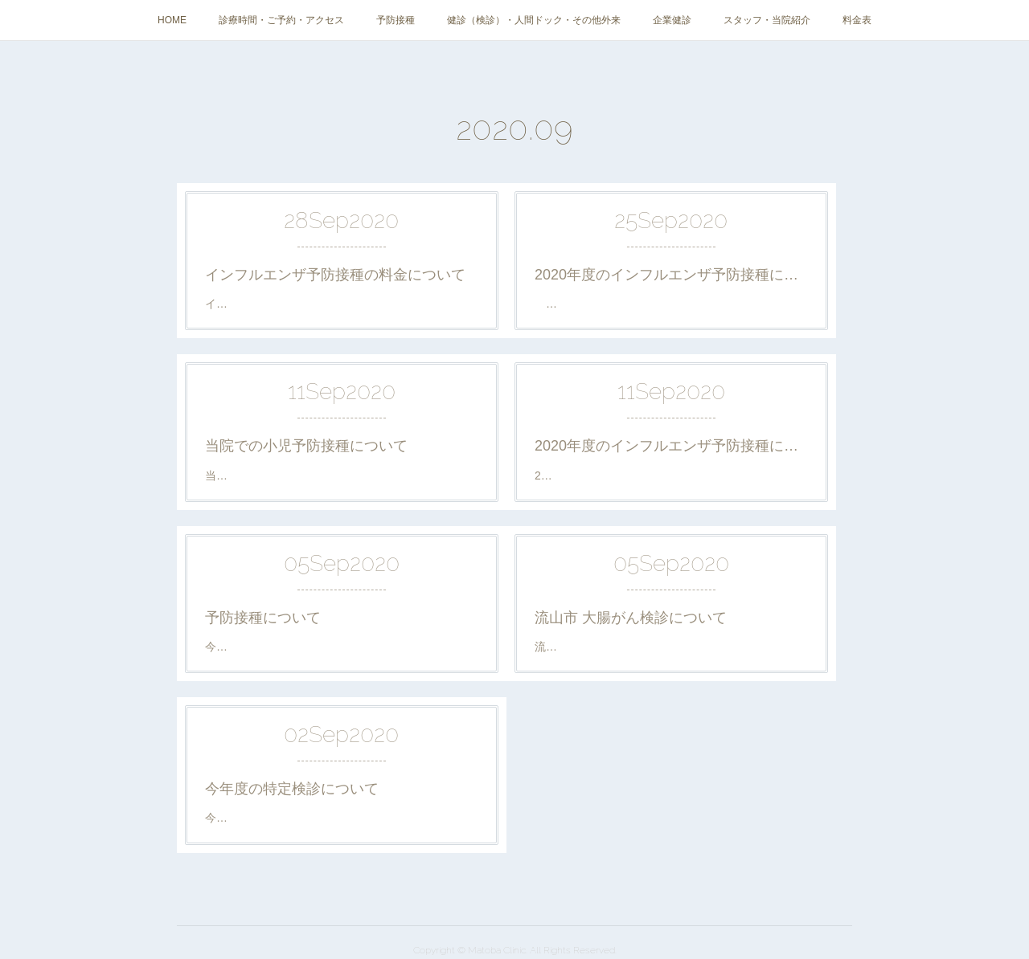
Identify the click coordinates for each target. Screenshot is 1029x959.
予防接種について (263, 618)
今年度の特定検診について (292, 789)
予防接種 (395, 20)
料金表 (856, 20)
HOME (172, 20)
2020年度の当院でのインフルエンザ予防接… (648, 475)
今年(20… (230, 646)
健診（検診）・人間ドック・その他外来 (534, 20)
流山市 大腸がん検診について (631, 618)
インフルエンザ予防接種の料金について (335, 275)
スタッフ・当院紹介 (767, 20)
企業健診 (672, 20)
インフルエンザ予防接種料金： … (295, 303)
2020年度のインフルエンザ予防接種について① (671, 446)
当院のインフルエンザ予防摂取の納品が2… (650, 303)
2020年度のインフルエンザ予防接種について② (671, 275)
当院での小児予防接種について (306, 446)
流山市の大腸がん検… (591, 646)
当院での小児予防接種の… (272, 475)
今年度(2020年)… (249, 817)
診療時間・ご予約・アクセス (281, 20)
